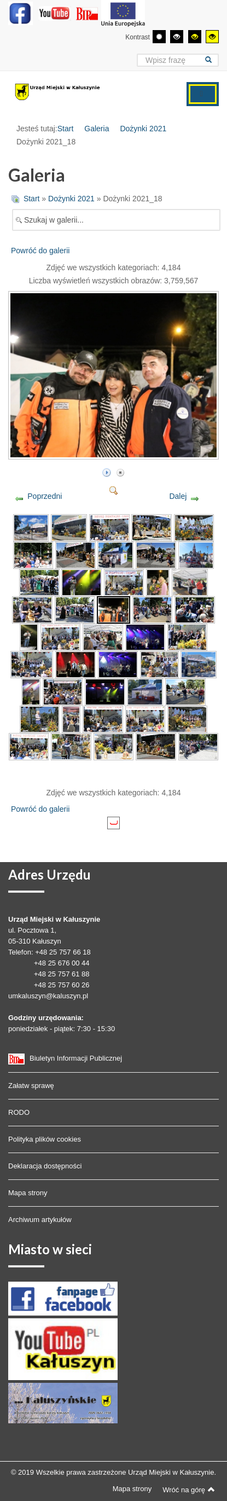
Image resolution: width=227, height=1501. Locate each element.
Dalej (178, 496)
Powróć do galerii (40, 250)
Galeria (96, 128)
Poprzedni (44, 496)
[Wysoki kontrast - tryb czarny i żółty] (194, 36)
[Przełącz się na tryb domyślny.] (159, 36)
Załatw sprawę (31, 1085)
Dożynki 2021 (143, 128)
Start (65, 128)
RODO (19, 1112)
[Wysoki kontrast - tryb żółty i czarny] (212, 36)
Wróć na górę (188, 1489)
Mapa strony (28, 1193)
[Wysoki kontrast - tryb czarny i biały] (176, 36)
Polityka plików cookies (44, 1139)
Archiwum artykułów (40, 1219)
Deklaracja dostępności (45, 1166)
